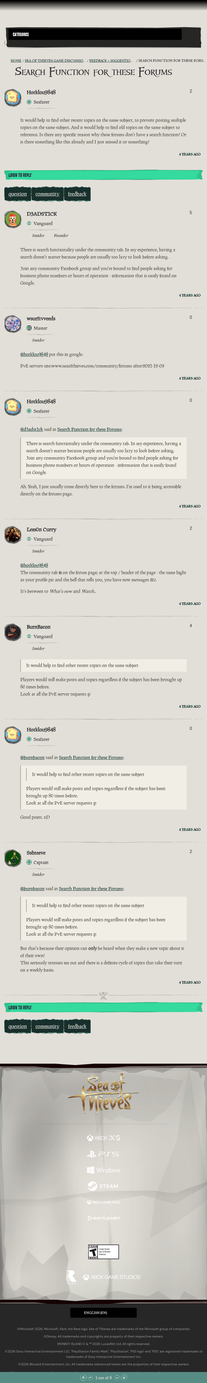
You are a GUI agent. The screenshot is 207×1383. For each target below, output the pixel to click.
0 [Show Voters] (191, 317)
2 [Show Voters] (191, 91)
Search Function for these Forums (89, 429)
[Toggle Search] (16, 43)
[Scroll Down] (117, 1377)
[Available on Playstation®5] (103, 1155)
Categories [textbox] (21, 34)
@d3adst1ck (31, 429)
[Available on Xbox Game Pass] (103, 1203)
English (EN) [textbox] (95, 1312)
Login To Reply (20, 175)
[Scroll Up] (90, 1377)
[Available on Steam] (103, 1187)
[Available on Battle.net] (103, 1219)
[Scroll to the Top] (83, 1377)
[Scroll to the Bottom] (124, 1377)
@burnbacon (32, 757)
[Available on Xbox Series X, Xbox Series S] (103, 1139)
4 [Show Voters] (191, 625)
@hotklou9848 (34, 354)
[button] (95, 34)
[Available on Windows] (103, 1171)
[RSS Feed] (7, 61)
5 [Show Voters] (191, 212)
